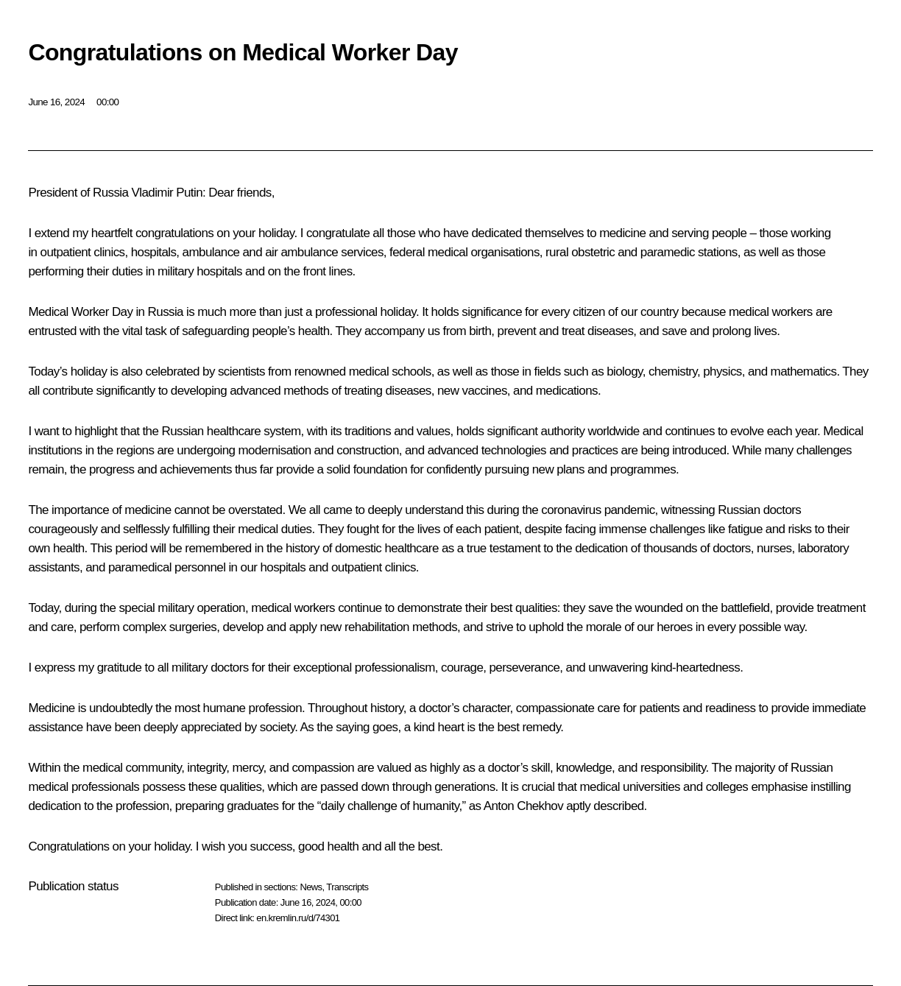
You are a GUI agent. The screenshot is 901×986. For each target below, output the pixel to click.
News (311, 886)
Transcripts (347, 886)
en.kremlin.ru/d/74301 (297, 917)
